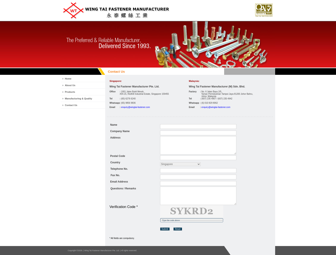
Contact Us (71, 105)
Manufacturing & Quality (78, 98)
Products (70, 92)
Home (68, 78)
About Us (70, 85)
